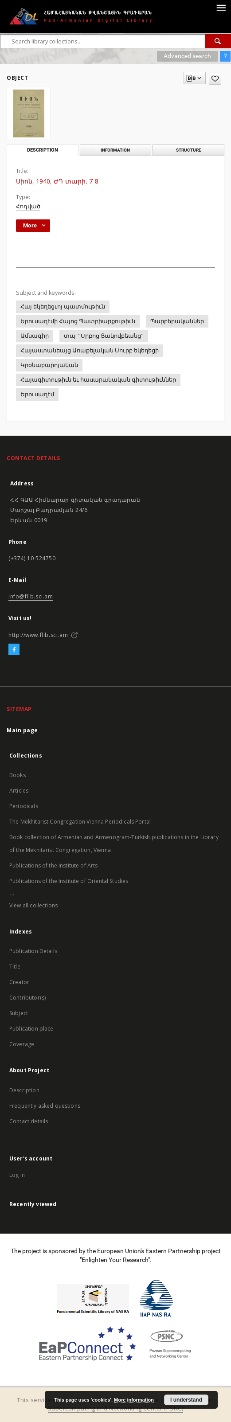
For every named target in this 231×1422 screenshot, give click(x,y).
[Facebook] (14, 650)
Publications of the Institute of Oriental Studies (68, 881)
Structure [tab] (188, 150)
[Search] (218, 41)
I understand (186, 1400)
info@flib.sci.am (30, 596)
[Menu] (221, 7)
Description (24, 1090)
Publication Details (33, 951)
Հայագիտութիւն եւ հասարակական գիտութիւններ (98, 379)
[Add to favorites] (215, 79)
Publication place (31, 1028)
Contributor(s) (27, 997)
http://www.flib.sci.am (38, 635)
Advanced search (187, 55)
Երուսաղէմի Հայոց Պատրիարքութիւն (77, 321)
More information (134, 1399)
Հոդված (28, 206)
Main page (22, 730)
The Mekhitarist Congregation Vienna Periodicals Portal (80, 821)
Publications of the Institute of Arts (53, 865)
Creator (19, 982)
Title (14, 966)
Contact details (28, 1121)
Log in (17, 1175)
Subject (18, 1013)
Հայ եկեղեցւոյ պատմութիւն (62, 306)
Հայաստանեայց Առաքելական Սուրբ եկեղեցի (89, 350)
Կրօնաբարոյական (49, 365)
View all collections (33, 905)
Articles (18, 790)
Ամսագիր (34, 336)
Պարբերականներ (177, 321)
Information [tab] (115, 150)
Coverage (21, 1044)
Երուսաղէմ (37, 394)
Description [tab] (42, 150)
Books (17, 775)
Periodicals (23, 806)
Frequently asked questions (44, 1105)
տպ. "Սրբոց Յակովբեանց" (104, 336)
